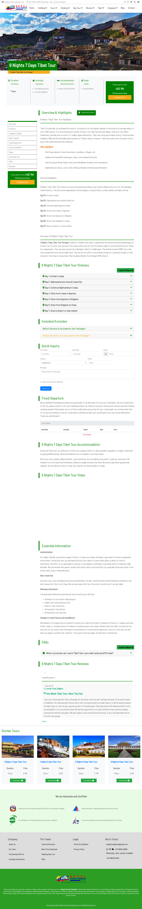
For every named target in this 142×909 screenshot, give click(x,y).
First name (43, 350)
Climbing (65, 8)
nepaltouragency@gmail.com (13, 2)
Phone (90, 359)
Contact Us (119, 97)
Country (42, 359)
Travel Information (48, 844)
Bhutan (90, 8)
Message (43, 368)
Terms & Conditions (81, 844)
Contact (131, 7)
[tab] (87, 276)
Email (105, 350)
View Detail (18, 780)
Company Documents (17, 859)
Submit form (46, 388)
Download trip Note (86, 112)
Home (31, 7)
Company (112, 8)
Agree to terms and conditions (52, 382)
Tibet (101, 8)
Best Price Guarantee (49, 849)
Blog (122, 7)
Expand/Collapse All (125, 270)
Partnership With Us (16, 854)
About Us (12, 844)
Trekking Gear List (48, 854)
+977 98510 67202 (112, 858)
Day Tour (78, 8)
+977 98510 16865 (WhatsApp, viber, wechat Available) (46, 2)
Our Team (12, 849)
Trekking (42, 8)
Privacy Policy (79, 849)
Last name (75, 350)
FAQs (43, 859)
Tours (53, 8)
